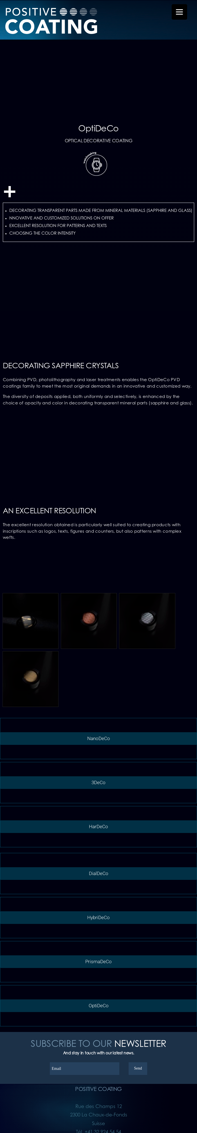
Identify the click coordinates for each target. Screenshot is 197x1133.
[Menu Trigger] (179, 12)
